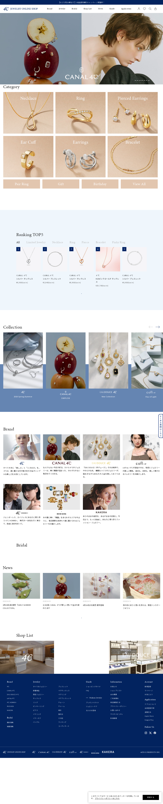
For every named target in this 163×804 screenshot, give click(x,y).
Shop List (88, 9)
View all (81, 296)
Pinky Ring (118, 242)
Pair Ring (22, 183)
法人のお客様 (91, 756)
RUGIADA (10, 752)
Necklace (57, 242)
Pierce (85, 242)
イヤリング (37, 760)
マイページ (149, 737)
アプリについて (150, 750)
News (100, 9)
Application (126, 9)
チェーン (61, 748)
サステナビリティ (116, 760)
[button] (135, 80)
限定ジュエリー (38, 740)
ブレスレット (63, 733)
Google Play (149, 766)
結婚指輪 (10, 772)
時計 (60, 756)
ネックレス (37, 744)
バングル (36, 768)
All (18, 242)
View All (139, 183)
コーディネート (64, 772)
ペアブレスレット (64, 744)
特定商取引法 (115, 748)
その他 (60, 764)
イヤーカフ (37, 764)
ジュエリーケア (91, 752)
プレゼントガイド (92, 749)
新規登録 (148, 733)
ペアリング (62, 740)
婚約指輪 (10, 768)
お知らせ (113, 733)
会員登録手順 (149, 754)
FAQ (87, 737)
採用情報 (113, 764)
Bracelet (101, 242)
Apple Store (149, 762)
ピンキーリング (38, 752)
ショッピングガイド (93, 733)
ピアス (35, 756)
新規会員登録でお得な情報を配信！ (81, 2)
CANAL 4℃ (11, 737)
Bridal (74, 9)
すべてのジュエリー (40, 733)
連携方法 (148, 758)
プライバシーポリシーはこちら (107, 798)
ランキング (62, 768)
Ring (72, 242)
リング (35, 748)
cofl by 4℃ (11, 744)
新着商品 (36, 737)
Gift (61, 183)
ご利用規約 (114, 744)
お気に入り (149, 740)
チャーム (61, 752)
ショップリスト (116, 737)
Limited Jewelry (36, 242)
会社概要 (113, 740)
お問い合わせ (115, 756)
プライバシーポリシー (118, 752)
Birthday (100, 183)
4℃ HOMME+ (11, 748)
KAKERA (10, 756)
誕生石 (60, 760)
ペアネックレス (64, 737)
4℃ (8, 733)
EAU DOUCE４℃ (13, 740)
